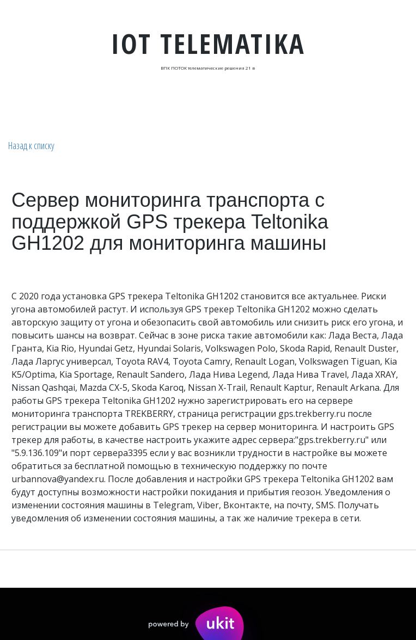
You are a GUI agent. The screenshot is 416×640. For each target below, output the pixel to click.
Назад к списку (31, 145)
